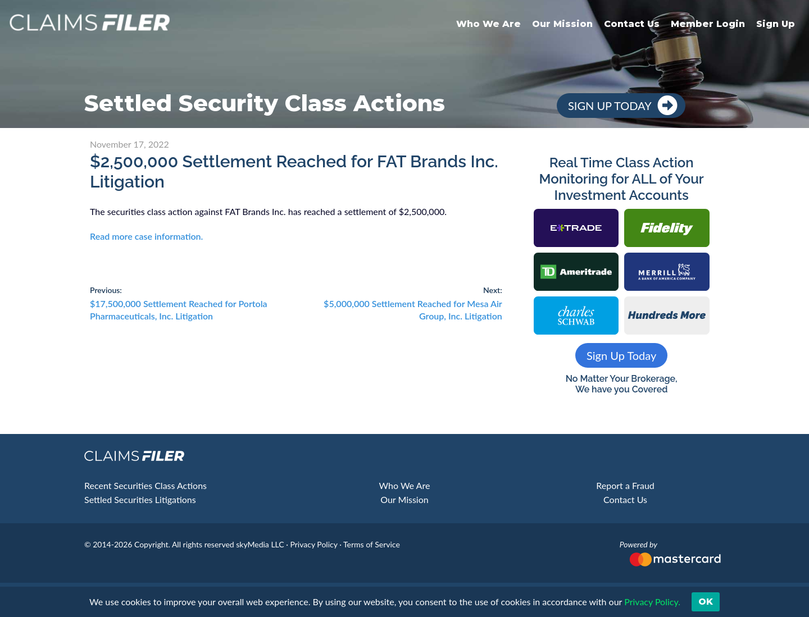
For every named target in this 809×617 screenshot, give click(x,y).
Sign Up (775, 24)
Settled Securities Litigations (140, 499)
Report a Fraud (625, 485)
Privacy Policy (313, 544)
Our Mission (562, 24)
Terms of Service (371, 544)
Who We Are (488, 24)
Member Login (708, 24)
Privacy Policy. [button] (651, 601)
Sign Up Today (610, 105)
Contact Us (632, 24)
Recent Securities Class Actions (145, 485)
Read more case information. (146, 236)
